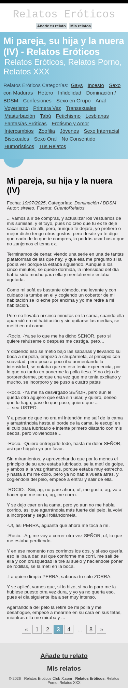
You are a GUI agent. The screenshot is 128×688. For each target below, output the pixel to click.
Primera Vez (47, 108)
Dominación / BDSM (95, 202)
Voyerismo (16, 108)
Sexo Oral (45, 139)
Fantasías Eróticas (25, 123)
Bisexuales (16, 139)
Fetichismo (68, 116)
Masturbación (19, 116)
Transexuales (81, 108)
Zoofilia (47, 131)
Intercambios (19, 131)
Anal (101, 100)
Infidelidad (69, 93)
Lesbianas (97, 116)
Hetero (45, 93)
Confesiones (37, 100)
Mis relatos (80, 26)
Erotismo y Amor (70, 123)
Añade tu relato (51, 26)
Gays (77, 85)
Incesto (96, 85)
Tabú (45, 116)
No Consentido (78, 139)
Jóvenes (69, 131)
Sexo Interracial (101, 131)
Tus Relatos (52, 146)
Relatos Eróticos (64, 14)
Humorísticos (19, 146)
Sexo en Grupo (73, 100)
